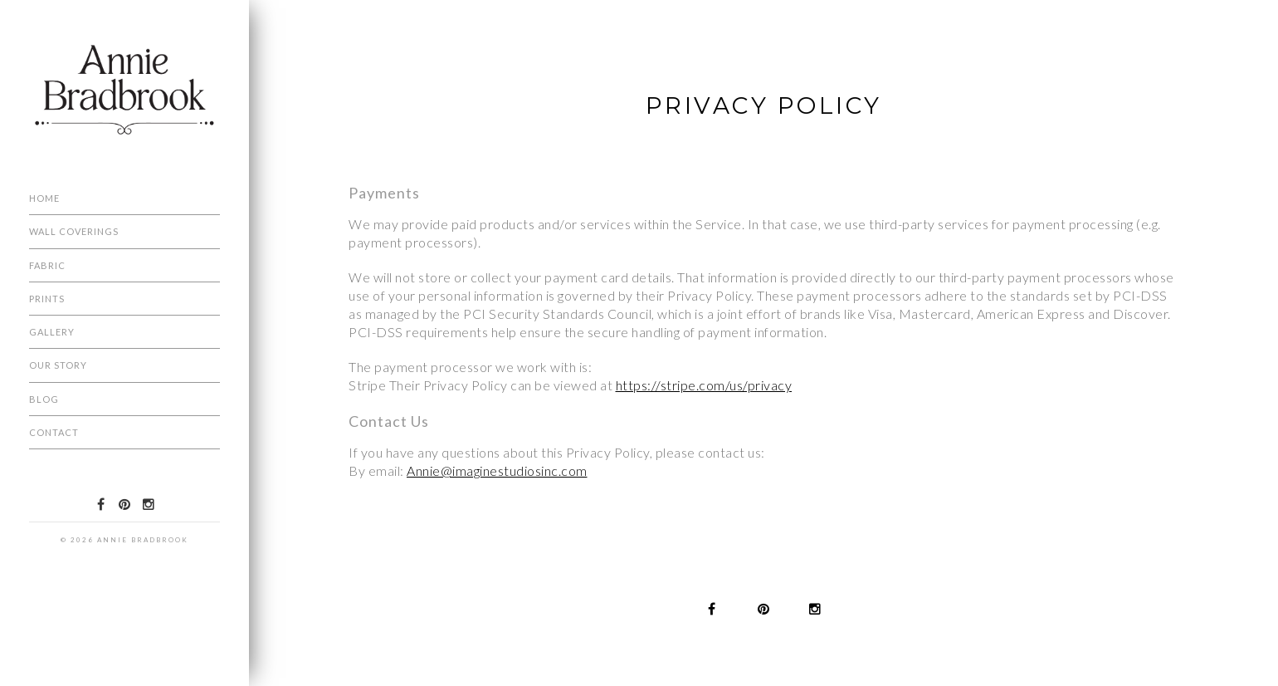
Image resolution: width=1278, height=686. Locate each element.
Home (44, 198)
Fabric (47, 265)
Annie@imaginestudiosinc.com (497, 470)
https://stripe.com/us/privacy (704, 385)
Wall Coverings (74, 231)
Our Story (58, 365)
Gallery (52, 331)
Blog (44, 399)
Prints (47, 298)
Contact (54, 432)
